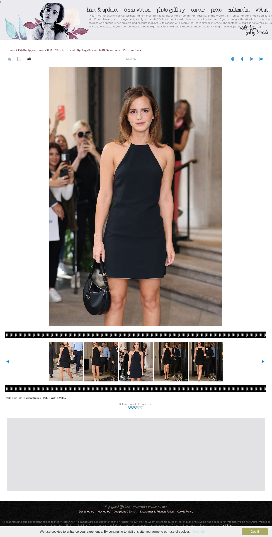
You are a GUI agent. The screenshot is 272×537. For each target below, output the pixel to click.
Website (262, 9)
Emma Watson (137, 9)
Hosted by (104, 511)
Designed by (86, 511)
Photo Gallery (170, 9)
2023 (50, 50)
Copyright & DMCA (125, 511)
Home (12, 50)
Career (197, 9)
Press (216, 9)
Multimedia (238, 9)
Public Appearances (31, 50)
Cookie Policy (185, 511)
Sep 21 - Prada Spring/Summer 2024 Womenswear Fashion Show (98, 50)
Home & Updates (102, 9)
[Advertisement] (114, 454)
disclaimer (226, 525)
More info (198, 531)
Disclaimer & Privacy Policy (157, 511)
